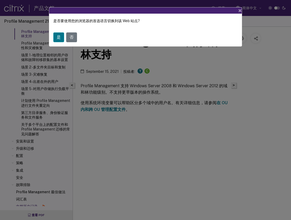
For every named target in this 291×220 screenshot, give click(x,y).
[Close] (240, 10)
